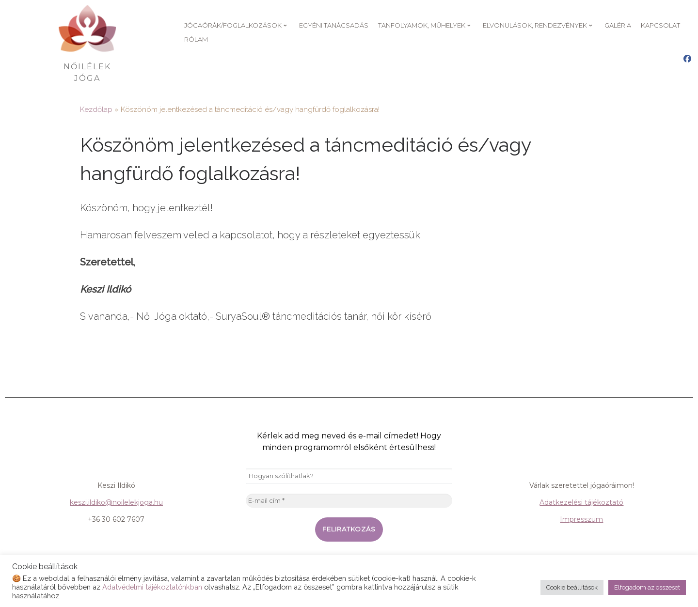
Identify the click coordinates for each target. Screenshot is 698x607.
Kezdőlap (96, 109)
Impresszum (581, 519)
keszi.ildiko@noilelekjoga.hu (116, 502)
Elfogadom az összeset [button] (647, 587)
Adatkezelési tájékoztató (581, 502)
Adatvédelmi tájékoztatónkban (152, 587)
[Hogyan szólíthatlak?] (349, 476)
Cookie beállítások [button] (572, 587)
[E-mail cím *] (349, 501)
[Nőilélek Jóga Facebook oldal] (687, 59)
